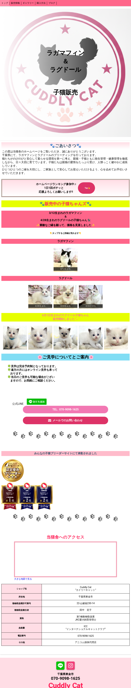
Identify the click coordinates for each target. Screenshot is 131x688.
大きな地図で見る (23, 579)
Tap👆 (86, 186)
